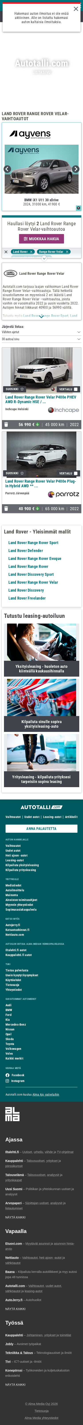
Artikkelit (71, 817)
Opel (9, 1034)
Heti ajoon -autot (16, 855)
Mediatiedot (13, 885)
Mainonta (12, 895)
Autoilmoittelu (15, 890)
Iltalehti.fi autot (16, 950)
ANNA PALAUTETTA (41, 829)
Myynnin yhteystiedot (19, 904)
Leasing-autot (52, 817)
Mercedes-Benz (16, 1024)
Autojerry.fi (13, 925)
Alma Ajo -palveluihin (46, 1094)
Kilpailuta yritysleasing (21, 870)
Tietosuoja (12, 985)
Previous (7, 169)
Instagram (17, 1081)
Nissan (10, 1029)
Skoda (10, 1039)
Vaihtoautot (13, 817)
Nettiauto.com (15, 934)
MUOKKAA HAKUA (41, 238)
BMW (9, 1010)
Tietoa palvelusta (17, 970)
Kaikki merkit (14, 1058)
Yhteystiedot (14, 989)
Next (75, 169)
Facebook (18, 1075)
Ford (9, 1015)
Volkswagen (13, 1048)
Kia (8, 1019)
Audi (9, 1005)
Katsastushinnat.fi (17, 930)
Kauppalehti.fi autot (19, 955)
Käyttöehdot (13, 980)
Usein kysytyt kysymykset (22, 975)
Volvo (9, 1053)
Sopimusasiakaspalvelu (21, 909)
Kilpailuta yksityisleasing (22, 865)
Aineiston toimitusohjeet (21, 900)
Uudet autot (31, 817)
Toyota (10, 1044)
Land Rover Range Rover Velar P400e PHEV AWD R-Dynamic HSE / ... (40, 399)
